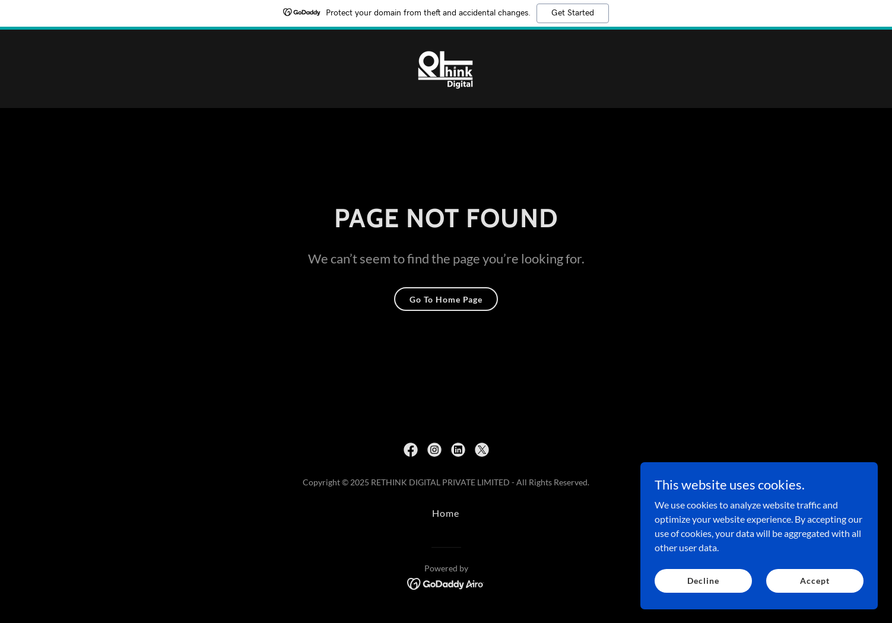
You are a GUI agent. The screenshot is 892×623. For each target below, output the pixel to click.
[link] (445, 67)
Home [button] (445, 513)
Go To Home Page (446, 299)
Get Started (572, 13)
